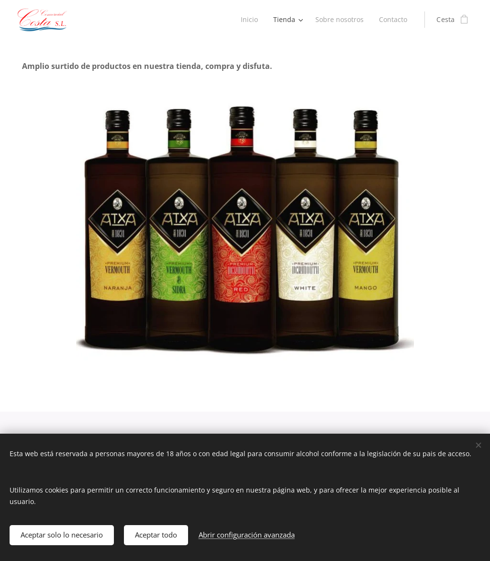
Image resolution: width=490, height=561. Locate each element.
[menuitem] (248, 20)
